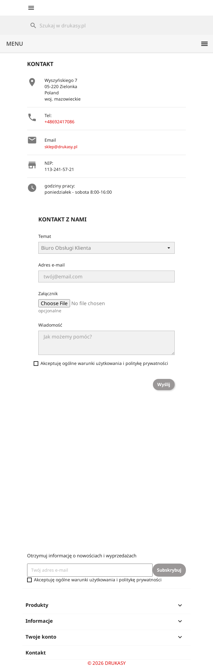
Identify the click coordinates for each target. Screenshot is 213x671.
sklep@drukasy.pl (61, 146)
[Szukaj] (106, 25)
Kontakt (36, 652)
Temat (44, 236)
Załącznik (48, 293)
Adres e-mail (51, 265)
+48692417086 (59, 122)
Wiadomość (50, 325)
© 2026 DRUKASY (106, 663)
